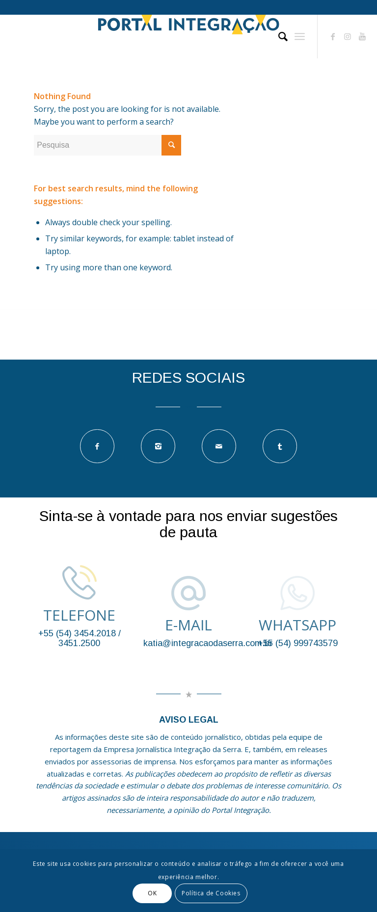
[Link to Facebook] (332, 36)
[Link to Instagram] (347, 36)
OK (152, 893)
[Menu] (300, 36)
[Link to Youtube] (362, 36)
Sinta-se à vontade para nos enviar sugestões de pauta (188, 524)
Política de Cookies (211, 893)
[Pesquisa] (278, 36)
